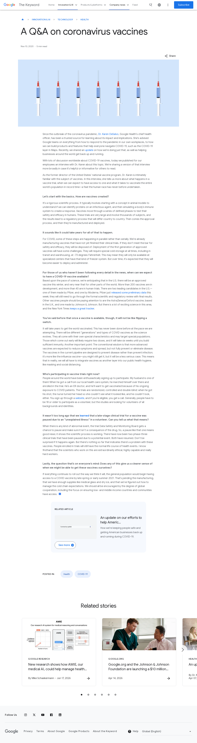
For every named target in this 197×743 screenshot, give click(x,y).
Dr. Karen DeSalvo (108, 134)
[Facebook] (51, 715)
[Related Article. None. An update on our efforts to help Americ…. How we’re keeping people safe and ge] (98, 527)
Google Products (78, 731)
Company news (120, 5)
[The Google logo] (11, 731)
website (79, 398)
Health (84, 19)
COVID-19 (83, 574)
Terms (40, 731)
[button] (170, 56)
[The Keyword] (22, 19)
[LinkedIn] (60, 715)
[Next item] (182, 650)
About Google (56, 731)
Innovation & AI (68, 5)
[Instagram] (25, 715)
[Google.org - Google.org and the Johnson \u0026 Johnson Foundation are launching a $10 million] (139, 652)
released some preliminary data (128, 292)
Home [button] (51, 5)
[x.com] (34, 715)
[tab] (81, 694)
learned (84, 415)
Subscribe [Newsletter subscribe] (183, 4)
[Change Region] (167, 731)
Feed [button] (135, 5)
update (89, 150)
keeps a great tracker (82, 308)
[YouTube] (42, 715)
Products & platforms (94, 5)
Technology (65, 19)
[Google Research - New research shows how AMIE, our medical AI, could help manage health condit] (58, 652)
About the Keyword (105, 731)
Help (133, 731)
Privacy (28, 731)
